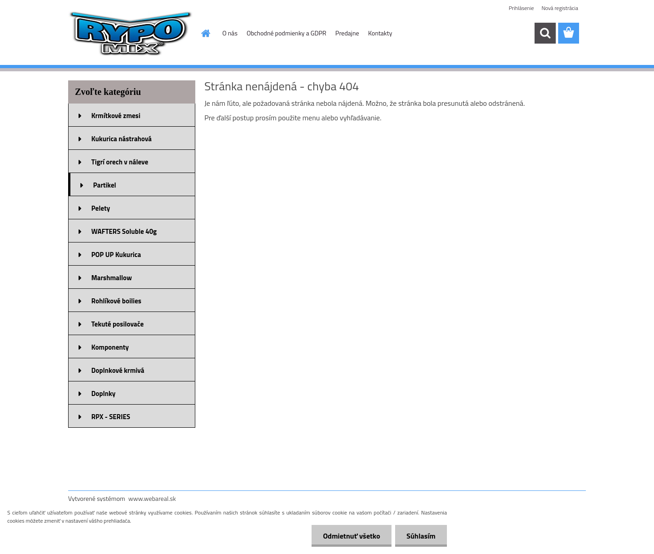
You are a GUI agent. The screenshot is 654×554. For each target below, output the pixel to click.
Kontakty (380, 33)
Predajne (347, 33)
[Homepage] (205, 33)
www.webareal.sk (152, 498)
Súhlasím (421, 535)
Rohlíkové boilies (116, 301)
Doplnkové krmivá (117, 370)
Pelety (100, 208)
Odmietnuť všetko (351, 535)
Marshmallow (111, 277)
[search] (545, 33)
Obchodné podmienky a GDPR (286, 33)
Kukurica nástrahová (121, 139)
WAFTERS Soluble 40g (124, 231)
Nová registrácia (559, 8)
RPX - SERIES (110, 416)
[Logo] (130, 33)
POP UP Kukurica (116, 254)
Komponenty (110, 347)
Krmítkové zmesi (115, 115)
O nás (230, 33)
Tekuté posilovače (117, 324)
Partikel (104, 185)
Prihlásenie (521, 8)
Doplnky (103, 393)
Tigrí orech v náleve (119, 162)
